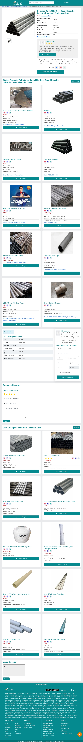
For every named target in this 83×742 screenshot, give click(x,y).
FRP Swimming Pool (44, 714)
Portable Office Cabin (38, 699)
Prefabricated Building (49, 699)
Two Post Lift (40, 713)
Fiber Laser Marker (10, 708)
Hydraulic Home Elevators (30, 696)
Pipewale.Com (50, 40)
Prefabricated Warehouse (62, 699)
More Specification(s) (43, 36)
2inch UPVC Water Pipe (11, 638)
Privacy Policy (28, 726)
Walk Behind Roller (57, 692)
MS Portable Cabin (66, 697)
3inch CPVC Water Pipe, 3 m (54, 593)
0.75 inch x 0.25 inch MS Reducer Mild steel (18, 109)
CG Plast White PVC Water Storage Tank (17, 546)
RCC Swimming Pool (70, 714)
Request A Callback (41, 684)
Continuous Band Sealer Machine (13, 711)
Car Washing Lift (32, 713)
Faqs (6, 736)
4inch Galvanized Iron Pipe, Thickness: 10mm (59, 501)
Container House (24, 701)
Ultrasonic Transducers (70, 709)
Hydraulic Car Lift (53, 696)
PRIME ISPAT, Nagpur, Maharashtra (54, 125)
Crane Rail (17, 706)
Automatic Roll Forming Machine (59, 708)
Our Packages (46, 726)
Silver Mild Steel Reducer (52, 302)
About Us (7, 722)
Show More (75, 80)
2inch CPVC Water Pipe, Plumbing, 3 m (16, 593)
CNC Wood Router (10, 703)
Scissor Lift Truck (63, 696)
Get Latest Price (46, 15)
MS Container (17, 699)
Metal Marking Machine (22, 708)
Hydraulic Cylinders (59, 701)
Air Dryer (64, 711)
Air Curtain (47, 708)
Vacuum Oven (33, 701)
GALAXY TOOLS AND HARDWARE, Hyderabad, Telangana (61, 316)
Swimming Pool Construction (57, 714)
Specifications (8, 331)
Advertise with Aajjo (48, 724)
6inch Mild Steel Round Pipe (13, 501)
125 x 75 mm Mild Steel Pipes (13, 302)
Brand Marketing (47, 730)
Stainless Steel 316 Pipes (12, 159)
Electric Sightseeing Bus (40, 716)
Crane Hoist (74, 704)
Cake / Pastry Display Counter (68, 706)
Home (3, 5)
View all (76, 427)
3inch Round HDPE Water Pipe (14, 455)
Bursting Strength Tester (35, 706)
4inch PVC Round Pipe (51, 455)
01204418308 (64, 722)
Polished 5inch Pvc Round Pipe (54, 638)
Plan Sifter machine (21, 709)
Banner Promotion (48, 728)
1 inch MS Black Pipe (51, 159)
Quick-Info (8, 732)
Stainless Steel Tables (54, 694)
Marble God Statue (33, 708)
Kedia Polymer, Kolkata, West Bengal (14, 221)
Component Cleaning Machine (50, 703)
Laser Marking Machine (23, 692)
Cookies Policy (28, 722)
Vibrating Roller (67, 692)
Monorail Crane (10, 706)
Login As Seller (47, 736)
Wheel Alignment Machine (50, 713)
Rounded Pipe (24, 5)
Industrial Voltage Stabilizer (17, 704)
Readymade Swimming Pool (12, 716)
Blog (6, 730)
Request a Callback (50, 71)
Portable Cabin (33, 692)
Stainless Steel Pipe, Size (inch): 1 (55, 208)
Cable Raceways (40, 709)
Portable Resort (56, 697)
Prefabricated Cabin (27, 699)
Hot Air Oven (41, 701)
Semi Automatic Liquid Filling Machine (51, 711)
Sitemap (7, 724)
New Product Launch (48, 732)
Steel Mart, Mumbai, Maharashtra (12, 174)
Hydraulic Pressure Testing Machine (51, 706)
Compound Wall (44, 694)
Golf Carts (49, 716)
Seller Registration (48, 722)
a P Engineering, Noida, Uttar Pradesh (55, 269)
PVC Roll (41, 708)
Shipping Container (14, 701)
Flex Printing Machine (21, 703)
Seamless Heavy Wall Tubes (13, 255)
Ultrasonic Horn (31, 709)
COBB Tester (24, 706)
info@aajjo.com (65, 727)
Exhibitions (8, 734)
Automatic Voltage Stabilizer (45, 704)
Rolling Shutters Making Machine (18, 713)
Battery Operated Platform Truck (68, 716)
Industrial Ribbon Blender (21, 694)
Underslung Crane (58, 704)
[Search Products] (29, 2)
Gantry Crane (67, 704)
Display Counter (19, 696)
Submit (6, 420)
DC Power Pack (49, 701)
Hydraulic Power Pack (70, 701)
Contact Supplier (48, 54)
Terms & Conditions (29, 724)
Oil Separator (62, 703)
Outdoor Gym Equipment (27, 716)
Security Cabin (14, 697)
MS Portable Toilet (46, 697)
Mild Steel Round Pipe (51, 255)
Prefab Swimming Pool (32, 714)
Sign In (66, 2)
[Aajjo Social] (67, 689)
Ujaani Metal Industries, (50, 221)
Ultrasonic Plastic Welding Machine (54, 709)
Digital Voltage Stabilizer (31, 704)
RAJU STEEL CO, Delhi (51, 174)
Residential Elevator (43, 696)
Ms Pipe (46, 109)
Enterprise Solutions (48, 734)
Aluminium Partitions (33, 694)
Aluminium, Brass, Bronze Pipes (13, 5)
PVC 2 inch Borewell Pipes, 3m (14, 208)
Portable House (23, 697)
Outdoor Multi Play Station (44, 692)
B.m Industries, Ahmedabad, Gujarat (13, 123)
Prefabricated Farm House (34, 697)
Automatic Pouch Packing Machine (32, 711)
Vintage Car (56, 716)
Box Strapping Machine (66, 694)
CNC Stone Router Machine (35, 703)
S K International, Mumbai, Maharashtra (14, 261)
